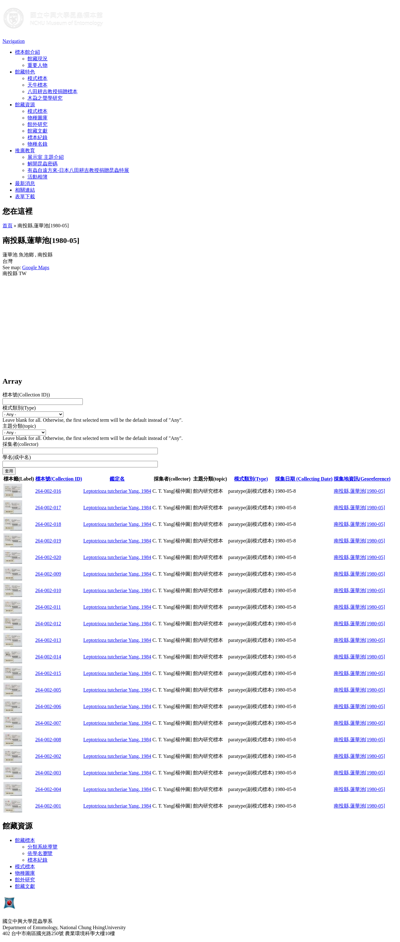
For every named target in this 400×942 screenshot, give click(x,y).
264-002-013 (48, 640)
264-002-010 (48, 590)
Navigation (13, 41)
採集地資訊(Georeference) (362, 478)
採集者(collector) (20, 444)
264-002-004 (48, 789)
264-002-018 (48, 524)
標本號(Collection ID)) (26, 394)
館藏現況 (38, 58)
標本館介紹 (27, 52)
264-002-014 (48, 656)
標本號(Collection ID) (58, 478)
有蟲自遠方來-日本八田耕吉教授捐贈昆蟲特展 (78, 170)
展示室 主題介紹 (46, 157)
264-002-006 (48, 706)
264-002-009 (48, 574)
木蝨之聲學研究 (45, 98)
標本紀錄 (38, 137)
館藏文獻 (38, 130)
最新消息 (25, 183)
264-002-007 (48, 723)
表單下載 (25, 196)
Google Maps (35, 267)
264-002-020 (48, 557)
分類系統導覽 (43, 846)
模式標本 (38, 78)
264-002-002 (48, 756)
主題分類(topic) (19, 426)
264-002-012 (48, 623)
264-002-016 (48, 491)
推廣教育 (25, 150)
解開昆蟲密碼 (43, 163)
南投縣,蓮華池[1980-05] (359, 491)
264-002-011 (48, 607)
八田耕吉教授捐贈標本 (53, 91)
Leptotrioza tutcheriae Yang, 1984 (117, 491)
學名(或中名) (16, 457)
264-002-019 (48, 540)
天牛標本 (38, 85)
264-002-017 (48, 507)
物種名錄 (38, 144)
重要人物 (38, 65)
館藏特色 (25, 71)
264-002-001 (48, 806)
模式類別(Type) (19, 408)
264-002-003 (48, 772)
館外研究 (38, 124)
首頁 (7, 225)
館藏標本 (25, 840)
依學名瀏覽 (40, 853)
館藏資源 (25, 104)
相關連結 (25, 190)
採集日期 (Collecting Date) (303, 478)
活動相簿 (38, 176)
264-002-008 (48, 739)
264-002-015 (48, 673)
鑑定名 (117, 478)
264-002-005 (48, 690)
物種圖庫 (38, 117)
